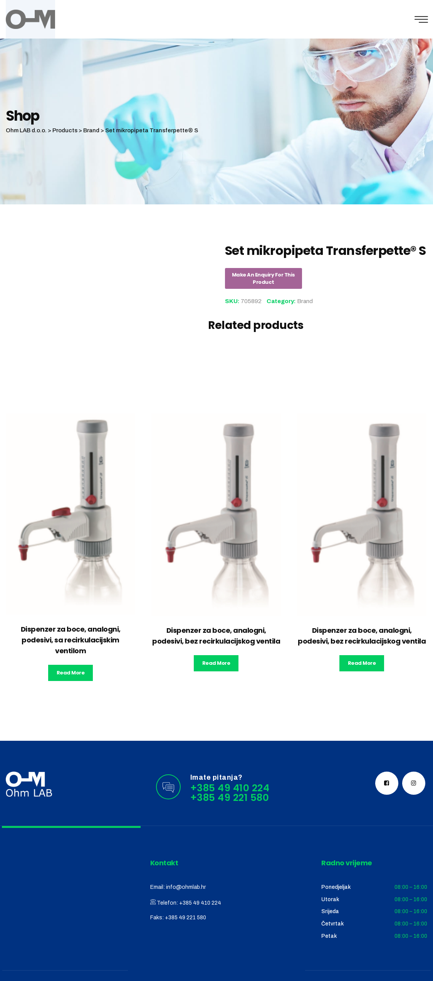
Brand (305, 301)
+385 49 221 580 (185, 917)
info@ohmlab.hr (186, 887)
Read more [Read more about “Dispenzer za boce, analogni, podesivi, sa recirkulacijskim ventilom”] (71, 672)
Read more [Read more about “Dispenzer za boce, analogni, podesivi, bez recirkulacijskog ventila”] (216, 663)
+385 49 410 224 (200, 903)
